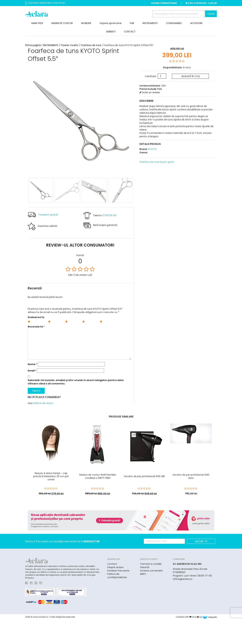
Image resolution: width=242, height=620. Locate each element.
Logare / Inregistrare (164, 3)
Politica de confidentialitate (117, 575)
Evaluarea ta (36, 317)
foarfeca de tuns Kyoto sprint (156, 162)
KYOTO (152, 149)
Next (132, 119)
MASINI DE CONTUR (62, 23)
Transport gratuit (48, 214)
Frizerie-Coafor (69, 45)
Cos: (201, 3)
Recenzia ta (36, 326)
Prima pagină (33, 45)
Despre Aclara (115, 567)
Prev (30, 119)
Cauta (211, 13)
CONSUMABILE (174, 23)
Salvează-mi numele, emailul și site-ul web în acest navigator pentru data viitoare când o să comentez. (76, 382)
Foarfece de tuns (91, 45)
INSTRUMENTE (150, 23)
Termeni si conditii (151, 564)
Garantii (144, 567)
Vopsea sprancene (110, 23)
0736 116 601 (59, 3)
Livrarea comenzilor (151, 570)
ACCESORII (196, 23)
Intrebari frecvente (118, 570)
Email (32, 370)
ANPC (143, 574)
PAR (132, 23)
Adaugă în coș (190, 76)
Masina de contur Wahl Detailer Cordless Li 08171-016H (97, 476)
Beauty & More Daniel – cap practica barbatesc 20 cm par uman (51, 476)
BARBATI (110, 31)
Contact (112, 564)
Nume (32, 364)
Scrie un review (149, 92)
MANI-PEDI (37, 23)
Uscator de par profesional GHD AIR (144, 476)
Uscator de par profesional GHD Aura (191, 476)
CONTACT (130, 31)
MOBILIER (86, 23)
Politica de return (43, 403)
